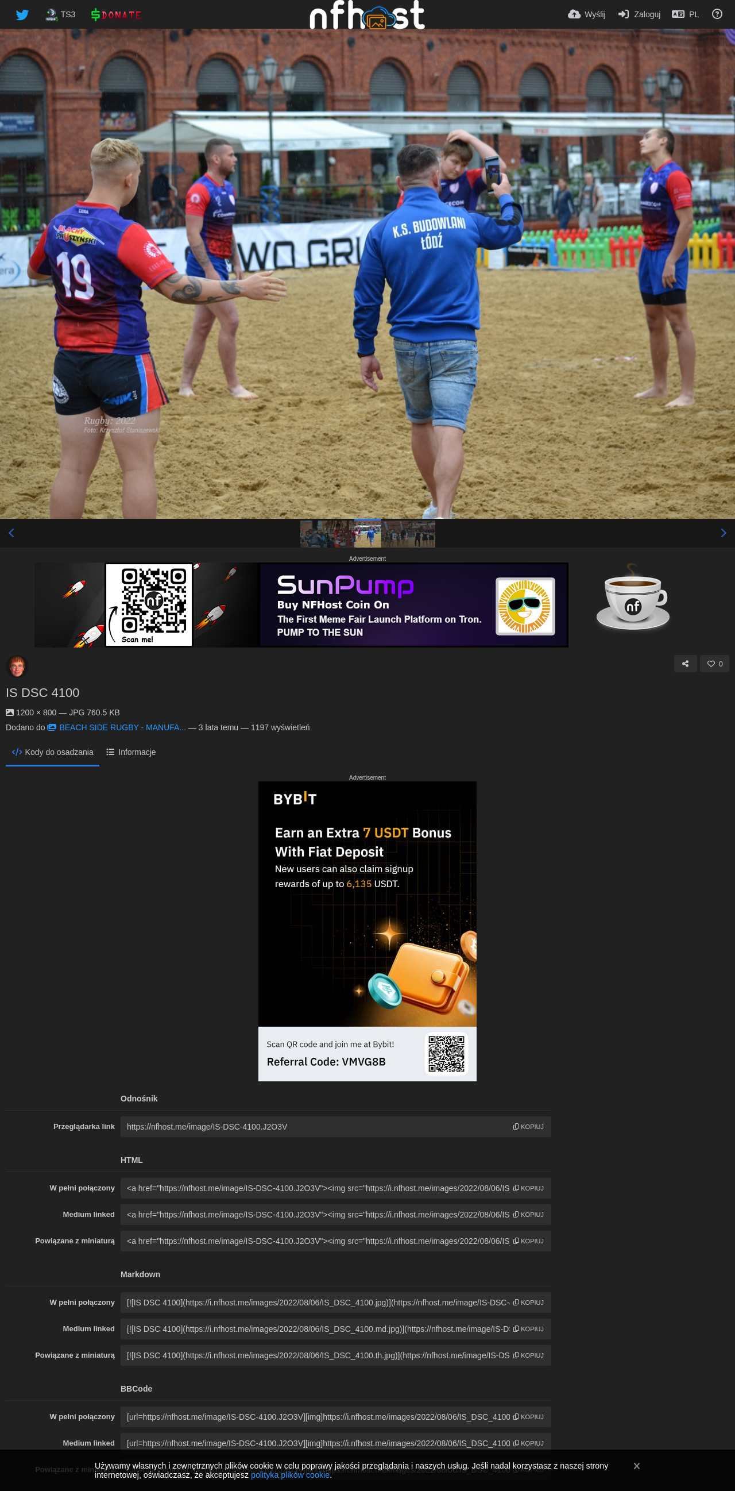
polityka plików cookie (290, 1475)
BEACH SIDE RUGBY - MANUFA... (116, 727)
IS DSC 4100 (42, 692)
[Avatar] (17, 666)
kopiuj (528, 1126)
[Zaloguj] (639, 14)
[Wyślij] (587, 14)
